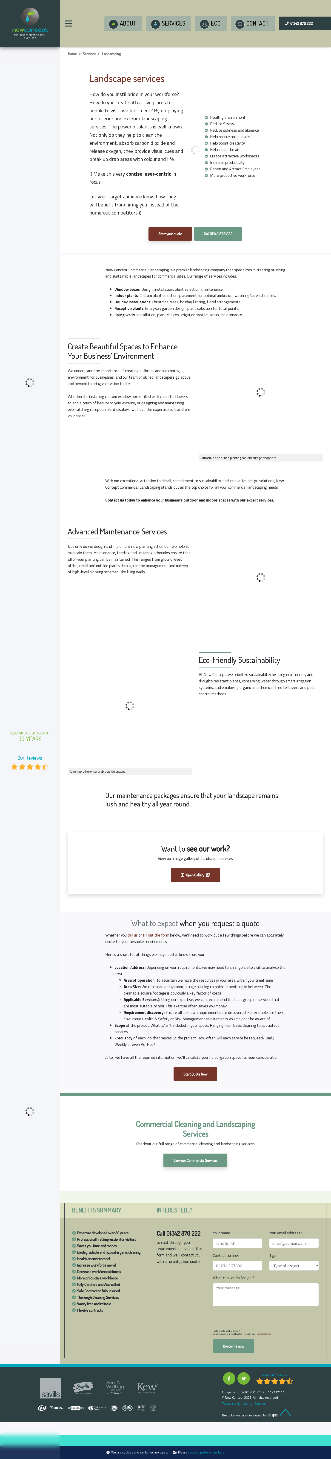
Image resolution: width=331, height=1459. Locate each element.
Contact (251, 24)
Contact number (227, 1278)
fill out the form (158, 943)
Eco (209, 24)
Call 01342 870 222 (218, 234)
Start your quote (170, 234)
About (122, 24)
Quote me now (234, 1369)
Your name (222, 1256)
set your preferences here (206, 1452)
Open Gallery (195, 883)
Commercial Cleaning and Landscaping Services (195, 1151)
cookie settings (264, 1357)
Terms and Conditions (236, 1427)
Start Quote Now (195, 1096)
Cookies (259, 1427)
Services (167, 24)
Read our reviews (274, 1398)
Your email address (286, 1256)
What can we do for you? (234, 1301)
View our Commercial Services (195, 1183)
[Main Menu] (68, 23)
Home (72, 53)
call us (133, 943)
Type (273, 1278)
